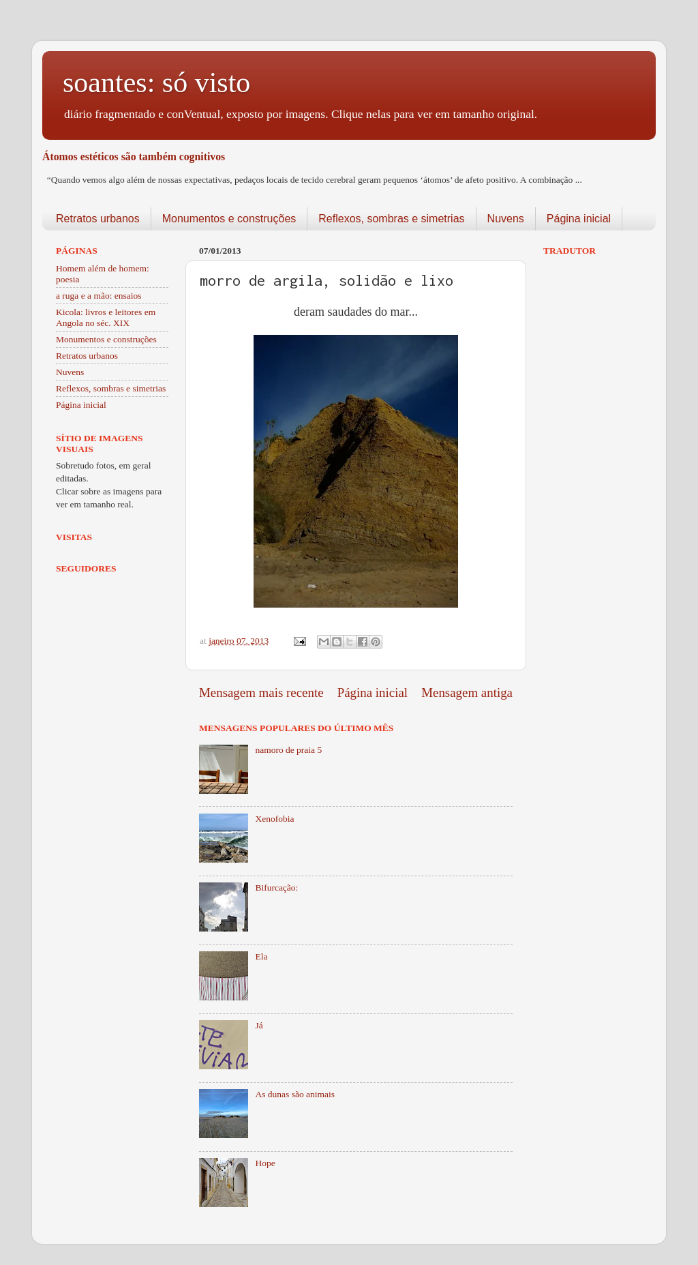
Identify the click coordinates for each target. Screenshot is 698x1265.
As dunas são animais (295, 1094)
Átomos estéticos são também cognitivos (133, 156)
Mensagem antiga (467, 692)
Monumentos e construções (229, 218)
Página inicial (579, 218)
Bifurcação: (276, 887)
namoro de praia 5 (288, 750)
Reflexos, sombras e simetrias (391, 218)
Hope (265, 1163)
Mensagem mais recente (261, 692)
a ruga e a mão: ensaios (99, 296)
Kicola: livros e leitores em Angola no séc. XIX (105, 317)
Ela (261, 956)
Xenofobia (274, 819)
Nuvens (505, 218)
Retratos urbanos (98, 218)
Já (258, 1025)
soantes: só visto (156, 82)
